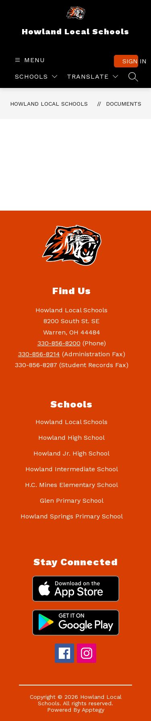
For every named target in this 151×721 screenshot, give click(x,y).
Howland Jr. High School (71, 453)
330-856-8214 (39, 354)
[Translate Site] (92, 76)
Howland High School (71, 437)
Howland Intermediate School (71, 469)
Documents (123, 103)
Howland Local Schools (49, 103)
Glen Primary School (71, 500)
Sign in (130, 61)
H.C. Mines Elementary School (71, 485)
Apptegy (93, 709)
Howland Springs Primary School (72, 516)
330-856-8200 (59, 343)
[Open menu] (29, 60)
